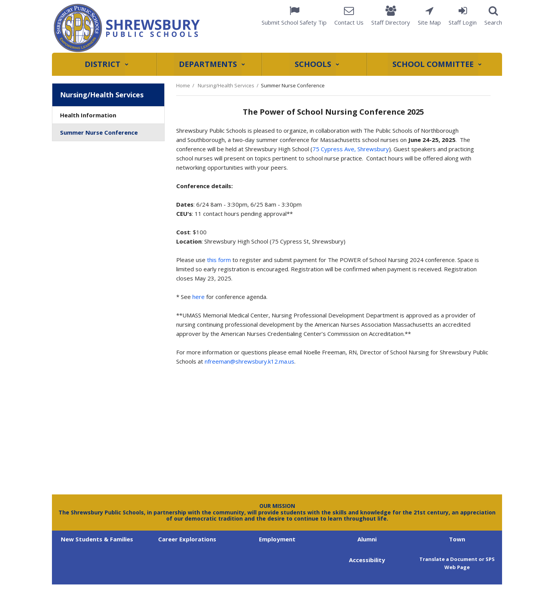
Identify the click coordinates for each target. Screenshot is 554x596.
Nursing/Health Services (226, 85)
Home (183, 85)
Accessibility (367, 560)
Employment (277, 539)
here (198, 297)
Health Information (88, 115)
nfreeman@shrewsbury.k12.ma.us (249, 361)
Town (457, 539)
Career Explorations (187, 539)
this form (219, 260)
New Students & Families (97, 539)
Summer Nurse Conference (99, 132)
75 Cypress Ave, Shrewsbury (350, 149)
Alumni (367, 539)
